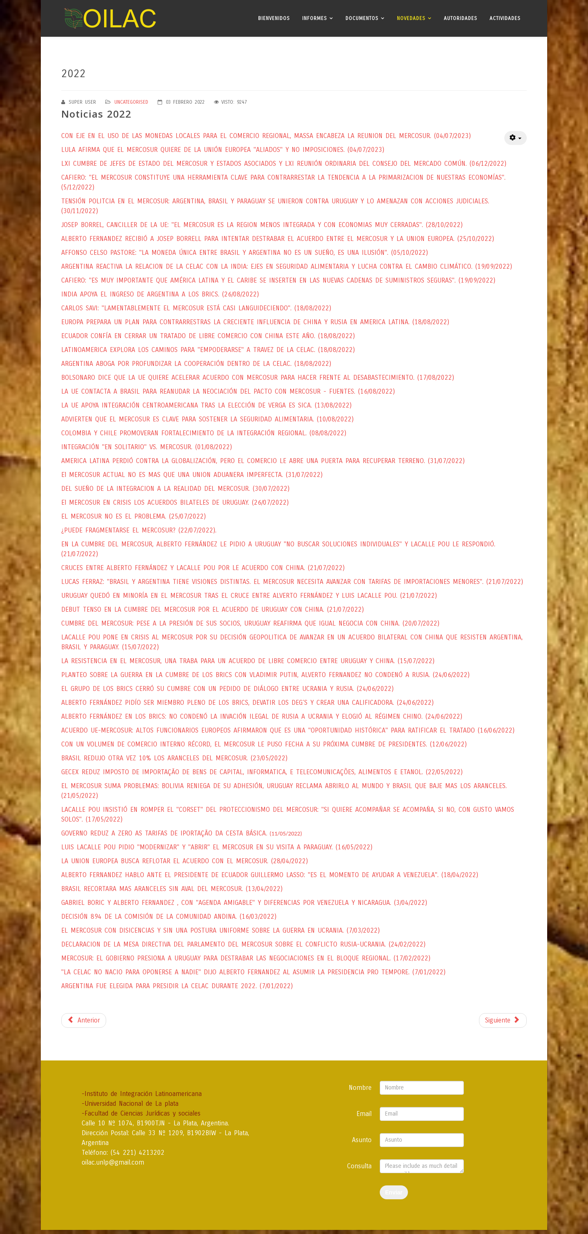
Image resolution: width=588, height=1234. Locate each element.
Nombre (360, 1087)
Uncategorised (131, 102)
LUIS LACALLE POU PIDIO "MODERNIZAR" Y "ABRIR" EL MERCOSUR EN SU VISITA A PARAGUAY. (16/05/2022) (216, 847)
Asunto (362, 1140)
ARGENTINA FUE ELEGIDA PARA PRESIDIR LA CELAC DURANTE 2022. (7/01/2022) (177, 986)
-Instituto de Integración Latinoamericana (142, 1094)
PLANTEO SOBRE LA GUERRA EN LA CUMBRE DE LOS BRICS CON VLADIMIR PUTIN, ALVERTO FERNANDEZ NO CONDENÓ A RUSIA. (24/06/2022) (265, 675)
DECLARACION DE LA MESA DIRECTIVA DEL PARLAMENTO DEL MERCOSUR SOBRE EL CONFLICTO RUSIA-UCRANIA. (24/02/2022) (243, 944)
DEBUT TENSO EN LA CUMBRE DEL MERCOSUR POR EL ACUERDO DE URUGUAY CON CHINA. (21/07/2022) (212, 609)
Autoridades (460, 18)
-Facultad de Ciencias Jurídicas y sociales (141, 1113)
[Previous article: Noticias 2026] (83, 1020)
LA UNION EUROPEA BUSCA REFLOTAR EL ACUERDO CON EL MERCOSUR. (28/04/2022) (184, 861)
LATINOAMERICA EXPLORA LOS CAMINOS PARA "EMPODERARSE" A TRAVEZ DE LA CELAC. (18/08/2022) (208, 350)
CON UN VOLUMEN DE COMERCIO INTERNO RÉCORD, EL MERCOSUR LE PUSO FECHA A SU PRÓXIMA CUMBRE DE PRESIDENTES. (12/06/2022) (264, 744)
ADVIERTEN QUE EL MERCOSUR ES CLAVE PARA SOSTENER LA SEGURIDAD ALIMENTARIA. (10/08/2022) (207, 419)
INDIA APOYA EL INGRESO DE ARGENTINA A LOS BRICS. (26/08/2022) (160, 294)
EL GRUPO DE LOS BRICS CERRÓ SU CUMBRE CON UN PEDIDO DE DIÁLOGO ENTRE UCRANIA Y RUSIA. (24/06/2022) (227, 689)
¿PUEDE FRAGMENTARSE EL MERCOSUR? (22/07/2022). (138, 530)
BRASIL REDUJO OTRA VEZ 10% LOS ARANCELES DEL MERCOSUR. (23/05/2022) (174, 758)
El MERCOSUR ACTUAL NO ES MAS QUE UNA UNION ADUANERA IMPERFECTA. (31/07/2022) (192, 475)
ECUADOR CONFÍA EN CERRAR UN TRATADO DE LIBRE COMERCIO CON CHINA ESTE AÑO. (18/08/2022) (208, 336)
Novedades (411, 18)
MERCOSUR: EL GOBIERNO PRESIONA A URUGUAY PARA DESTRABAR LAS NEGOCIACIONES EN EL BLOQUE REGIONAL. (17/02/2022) (245, 958)
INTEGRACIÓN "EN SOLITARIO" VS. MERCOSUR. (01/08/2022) (146, 447)
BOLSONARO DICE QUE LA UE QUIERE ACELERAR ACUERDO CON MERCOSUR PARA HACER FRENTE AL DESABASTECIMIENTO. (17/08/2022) (257, 377)
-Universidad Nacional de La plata (130, 1103)
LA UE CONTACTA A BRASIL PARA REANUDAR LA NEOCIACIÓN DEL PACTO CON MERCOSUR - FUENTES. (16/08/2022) (228, 391)
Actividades (505, 18)
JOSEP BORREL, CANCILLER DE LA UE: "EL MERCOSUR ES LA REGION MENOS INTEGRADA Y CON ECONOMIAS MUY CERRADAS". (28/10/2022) (262, 225)
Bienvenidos (274, 18)
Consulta (359, 1166)
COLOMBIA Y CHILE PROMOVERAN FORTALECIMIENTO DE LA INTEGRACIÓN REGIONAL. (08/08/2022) (203, 433)
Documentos (362, 18)
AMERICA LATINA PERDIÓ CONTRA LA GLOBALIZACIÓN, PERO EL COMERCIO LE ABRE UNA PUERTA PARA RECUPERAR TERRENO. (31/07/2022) (263, 461)
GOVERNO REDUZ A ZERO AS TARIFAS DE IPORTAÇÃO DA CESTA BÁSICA (181, 833)
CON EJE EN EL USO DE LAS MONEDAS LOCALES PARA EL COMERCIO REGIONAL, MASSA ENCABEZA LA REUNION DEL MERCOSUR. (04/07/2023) (266, 136)
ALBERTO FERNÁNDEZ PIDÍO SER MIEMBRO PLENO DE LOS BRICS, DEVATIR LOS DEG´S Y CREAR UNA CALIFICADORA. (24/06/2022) (247, 702)
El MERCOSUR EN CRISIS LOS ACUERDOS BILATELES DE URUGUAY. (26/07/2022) (175, 502)
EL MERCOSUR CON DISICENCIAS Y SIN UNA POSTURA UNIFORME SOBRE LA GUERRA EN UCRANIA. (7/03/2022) (220, 930)
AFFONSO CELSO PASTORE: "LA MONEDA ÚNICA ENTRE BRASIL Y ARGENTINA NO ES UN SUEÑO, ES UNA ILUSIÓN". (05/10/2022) (244, 252)
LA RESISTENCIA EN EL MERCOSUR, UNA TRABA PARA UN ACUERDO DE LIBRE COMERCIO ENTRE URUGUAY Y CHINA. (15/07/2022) (247, 661)
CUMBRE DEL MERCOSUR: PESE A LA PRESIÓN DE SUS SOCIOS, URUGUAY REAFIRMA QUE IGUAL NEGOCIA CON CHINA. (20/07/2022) (250, 623)
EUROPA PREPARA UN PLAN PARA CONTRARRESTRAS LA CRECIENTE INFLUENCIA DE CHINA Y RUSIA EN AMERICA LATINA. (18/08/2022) (255, 322)
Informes (314, 18)
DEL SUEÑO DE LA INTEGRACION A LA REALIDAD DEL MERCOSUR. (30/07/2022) (175, 488)
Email (364, 1114)
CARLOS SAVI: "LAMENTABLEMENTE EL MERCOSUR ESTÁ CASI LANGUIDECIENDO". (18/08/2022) (196, 308)
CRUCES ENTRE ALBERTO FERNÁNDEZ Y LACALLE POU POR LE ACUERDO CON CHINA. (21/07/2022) (203, 568)
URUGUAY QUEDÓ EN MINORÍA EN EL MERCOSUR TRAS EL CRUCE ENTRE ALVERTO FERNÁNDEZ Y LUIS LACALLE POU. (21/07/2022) (249, 595)
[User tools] (515, 138)
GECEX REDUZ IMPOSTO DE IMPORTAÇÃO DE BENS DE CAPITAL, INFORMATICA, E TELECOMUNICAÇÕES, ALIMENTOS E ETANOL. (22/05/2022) (262, 772)
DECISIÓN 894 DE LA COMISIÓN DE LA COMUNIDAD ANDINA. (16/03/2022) (168, 916)
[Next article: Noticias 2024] (503, 1020)
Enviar (394, 1192)
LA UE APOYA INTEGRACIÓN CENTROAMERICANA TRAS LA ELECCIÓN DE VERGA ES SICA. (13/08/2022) (206, 405)
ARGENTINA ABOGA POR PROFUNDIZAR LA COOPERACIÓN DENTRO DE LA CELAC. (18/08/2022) (196, 364)
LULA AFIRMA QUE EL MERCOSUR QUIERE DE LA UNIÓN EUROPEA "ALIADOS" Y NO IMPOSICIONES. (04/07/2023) (222, 150)
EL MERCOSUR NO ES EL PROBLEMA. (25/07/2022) (133, 516)
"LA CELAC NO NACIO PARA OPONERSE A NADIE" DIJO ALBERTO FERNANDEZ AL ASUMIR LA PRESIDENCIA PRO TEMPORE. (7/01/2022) (253, 972)
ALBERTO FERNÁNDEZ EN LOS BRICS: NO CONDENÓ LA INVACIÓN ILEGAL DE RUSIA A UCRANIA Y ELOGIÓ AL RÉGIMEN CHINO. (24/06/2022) (261, 716)
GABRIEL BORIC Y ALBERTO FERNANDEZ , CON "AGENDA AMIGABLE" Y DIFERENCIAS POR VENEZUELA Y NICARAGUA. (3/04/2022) (244, 903)
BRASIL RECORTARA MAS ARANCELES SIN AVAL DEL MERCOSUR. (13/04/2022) (172, 889)
